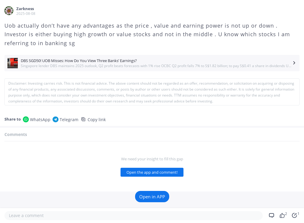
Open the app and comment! (152, 172)
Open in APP (152, 196)
